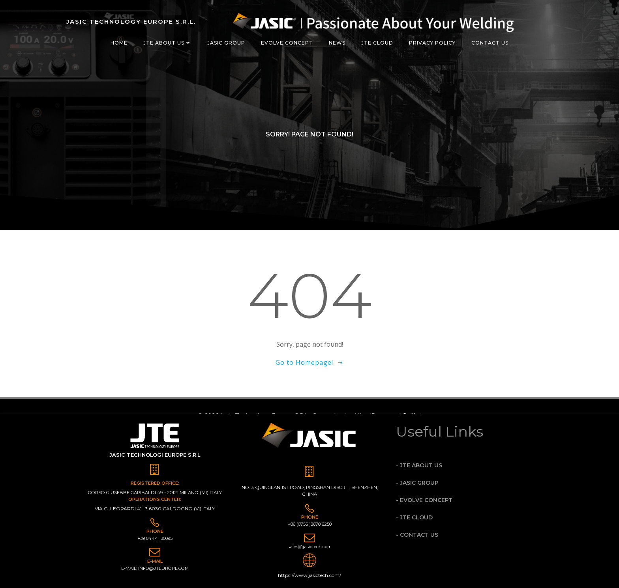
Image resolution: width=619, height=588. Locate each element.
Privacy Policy (432, 43)
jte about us (167, 43)
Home (119, 43)
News (337, 43)
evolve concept (287, 43)
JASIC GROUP (226, 43)
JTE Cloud (377, 43)
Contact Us (489, 43)
